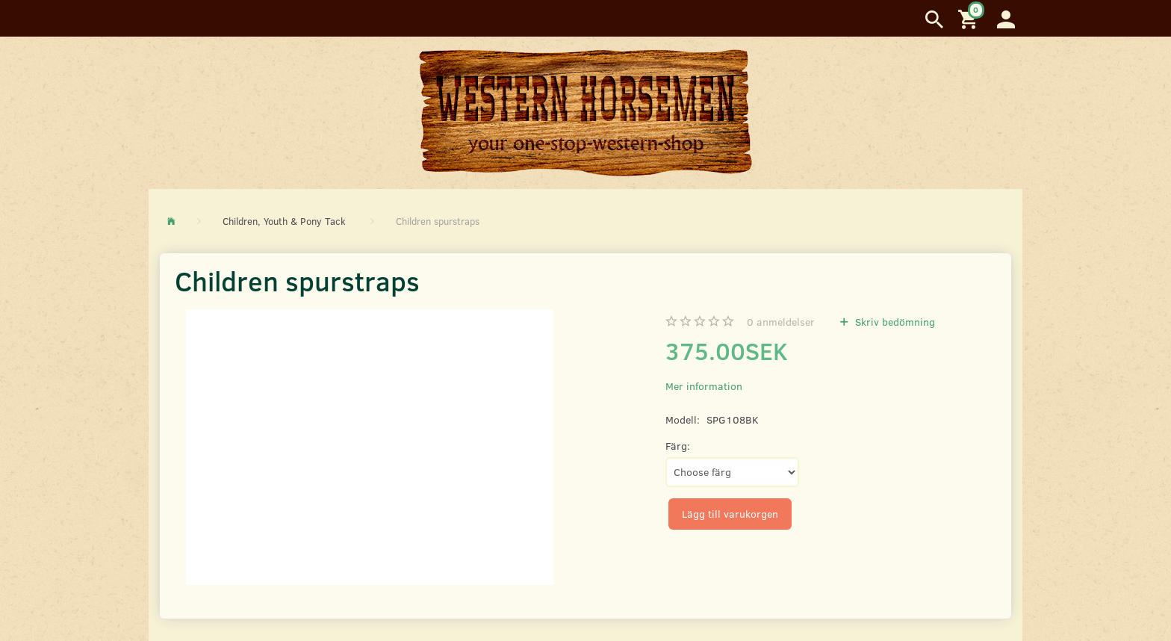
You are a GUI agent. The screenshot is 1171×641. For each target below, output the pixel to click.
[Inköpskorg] (970, 18)
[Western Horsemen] (585, 112)
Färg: (677, 446)
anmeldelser (781, 322)
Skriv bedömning (893, 322)
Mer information (703, 386)
